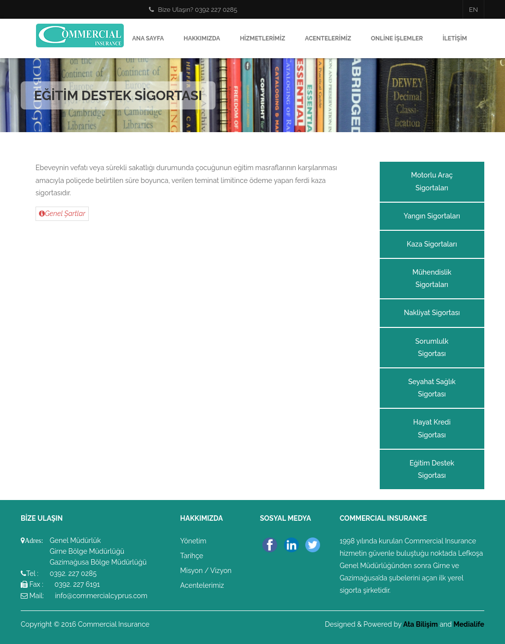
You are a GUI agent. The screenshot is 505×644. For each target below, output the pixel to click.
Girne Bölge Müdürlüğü (87, 551)
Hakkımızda (201, 38)
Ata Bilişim (420, 624)
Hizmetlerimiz (262, 38)
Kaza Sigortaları (432, 244)
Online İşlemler (397, 38)
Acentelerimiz (328, 38)
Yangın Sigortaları (432, 216)
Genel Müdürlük (75, 540)
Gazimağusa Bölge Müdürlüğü (98, 562)
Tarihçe (191, 556)
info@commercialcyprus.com (101, 596)
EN (473, 9)
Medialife (469, 624)
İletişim (454, 38)
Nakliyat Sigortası (432, 313)
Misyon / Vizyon (205, 570)
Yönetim (193, 541)
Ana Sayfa (148, 38)
